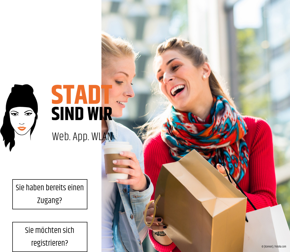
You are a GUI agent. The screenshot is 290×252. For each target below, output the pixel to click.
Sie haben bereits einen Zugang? (50, 194)
